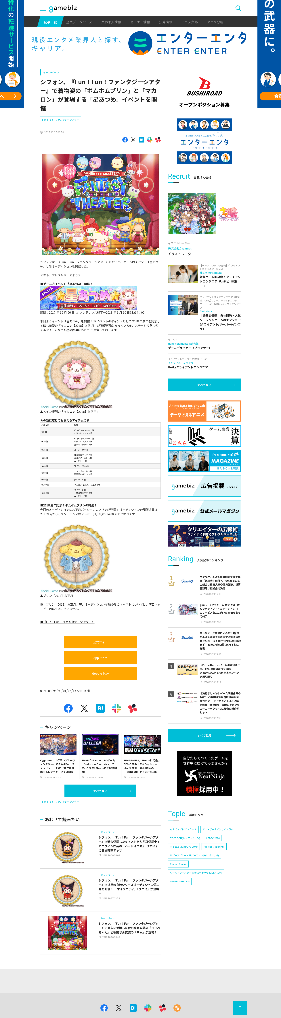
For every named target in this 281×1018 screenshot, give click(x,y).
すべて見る (100, 791)
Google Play (100, 673)
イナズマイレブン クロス (183, 829)
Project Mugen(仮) (214, 846)
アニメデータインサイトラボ (217, 829)
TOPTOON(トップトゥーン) (185, 838)
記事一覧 (50, 21)
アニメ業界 (189, 21)
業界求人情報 (111, 21)
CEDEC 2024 (212, 838)
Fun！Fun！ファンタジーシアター (60, 119)
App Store (100, 658)
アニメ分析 (215, 21)
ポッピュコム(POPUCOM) (184, 846)
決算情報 (165, 21)
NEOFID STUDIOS (180, 881)
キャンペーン (51, 72)
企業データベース (79, 21)
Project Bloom (178, 864)
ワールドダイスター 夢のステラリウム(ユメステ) (196, 872)
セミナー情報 (140, 21)
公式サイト (100, 642)
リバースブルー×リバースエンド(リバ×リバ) (194, 855)
